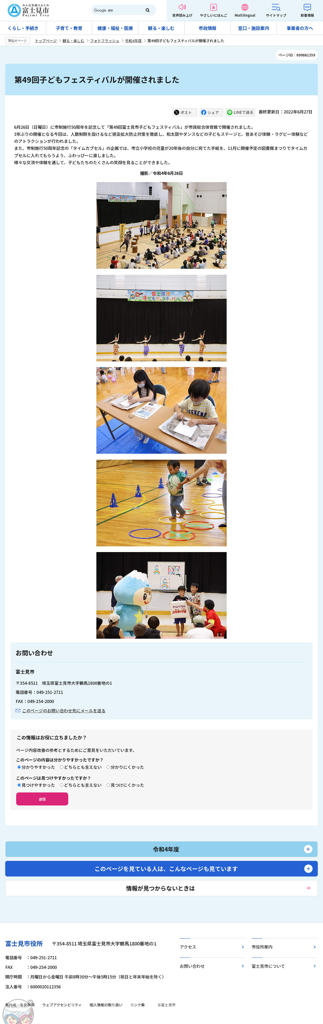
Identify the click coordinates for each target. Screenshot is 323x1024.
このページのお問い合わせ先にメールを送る (63, 710)
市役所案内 (262, 947)
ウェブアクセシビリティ (62, 1004)
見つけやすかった (38, 785)
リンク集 (137, 1004)
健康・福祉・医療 (115, 28)
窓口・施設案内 (253, 28)
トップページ (46, 40)
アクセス (188, 947)
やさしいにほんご (213, 15)
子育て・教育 (69, 28)
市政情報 (207, 28)
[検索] (114, 10)
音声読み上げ (182, 15)
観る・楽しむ (161, 28)
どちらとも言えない (83, 767)
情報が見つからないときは (160, 888)
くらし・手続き (23, 28)
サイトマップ (276, 15)
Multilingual (245, 15)
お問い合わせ (192, 966)
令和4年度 (133, 40)
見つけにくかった (127, 785)
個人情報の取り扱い (106, 1004)
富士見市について (268, 966)
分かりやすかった (38, 767)
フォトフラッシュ (104, 40)
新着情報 (307, 15)
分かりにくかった (127, 767)
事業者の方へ (300, 28)
